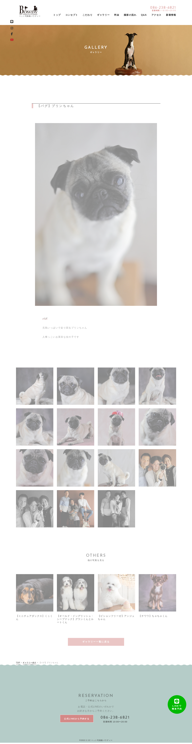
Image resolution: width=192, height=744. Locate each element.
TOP (18, 664)
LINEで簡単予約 (177, 700)
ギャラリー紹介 (29, 664)
